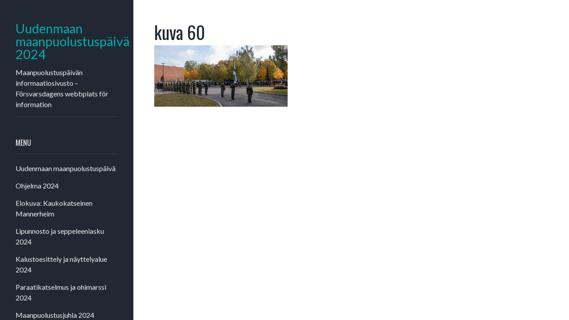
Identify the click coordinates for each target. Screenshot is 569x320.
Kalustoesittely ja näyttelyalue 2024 (61, 264)
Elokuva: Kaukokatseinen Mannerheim (54, 208)
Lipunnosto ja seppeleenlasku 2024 (60, 236)
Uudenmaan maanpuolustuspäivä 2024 (67, 41)
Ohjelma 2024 (37, 185)
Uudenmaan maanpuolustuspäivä (66, 168)
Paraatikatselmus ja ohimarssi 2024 (61, 292)
